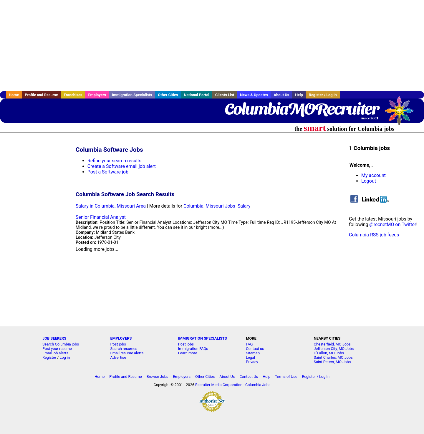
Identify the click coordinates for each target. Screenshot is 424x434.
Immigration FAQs (193, 348)
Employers (97, 95)
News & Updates (254, 95)
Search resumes (123, 348)
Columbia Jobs (258, 385)
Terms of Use (286, 376)
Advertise (118, 357)
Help (299, 95)
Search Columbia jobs (60, 344)
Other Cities (168, 95)
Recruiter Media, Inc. (402, 113)
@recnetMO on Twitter (392, 224)
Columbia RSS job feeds (374, 235)
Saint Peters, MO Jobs (332, 362)
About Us (281, 95)
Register (49, 357)
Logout (368, 181)
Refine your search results (114, 160)
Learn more (187, 353)
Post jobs (118, 344)
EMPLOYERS (121, 338)
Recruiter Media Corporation (218, 385)
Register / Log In (323, 95)
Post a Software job (107, 172)
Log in (65, 357)
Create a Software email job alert (121, 166)
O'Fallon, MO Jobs (329, 353)
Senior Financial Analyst (101, 217)
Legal (250, 357)
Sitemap (253, 353)
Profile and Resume (41, 95)
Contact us (255, 348)
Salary (244, 206)
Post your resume (57, 348)
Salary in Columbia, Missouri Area (111, 206)
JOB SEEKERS (54, 338)
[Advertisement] (212, 45)
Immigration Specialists (132, 95)
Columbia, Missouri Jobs (209, 206)
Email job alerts (55, 353)
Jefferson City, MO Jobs (334, 348)
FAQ (249, 344)
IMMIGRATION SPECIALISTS (202, 338)
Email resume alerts (126, 353)
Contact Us (248, 376)
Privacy (252, 362)
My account (373, 175)
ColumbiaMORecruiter (301, 108)
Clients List (224, 95)
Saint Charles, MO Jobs (333, 357)
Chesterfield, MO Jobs (332, 344)
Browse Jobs (157, 376)
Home (14, 95)
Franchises (73, 95)
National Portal (196, 95)
